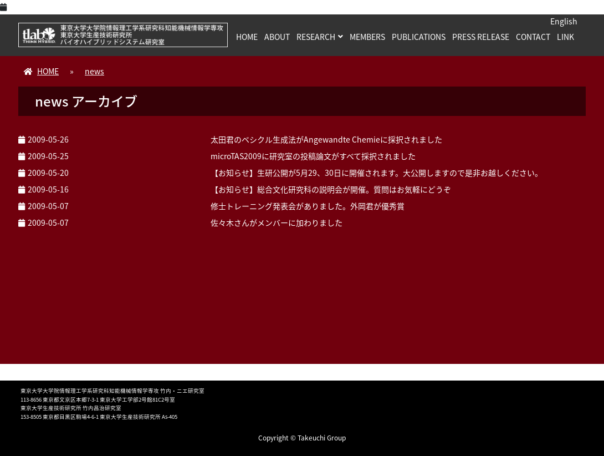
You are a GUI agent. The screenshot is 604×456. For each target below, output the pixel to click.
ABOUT (277, 36)
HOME (247, 36)
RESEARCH (315, 36)
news (94, 71)
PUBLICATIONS (419, 36)
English (563, 21)
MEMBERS (367, 36)
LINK (565, 36)
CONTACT (533, 36)
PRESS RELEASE (480, 36)
